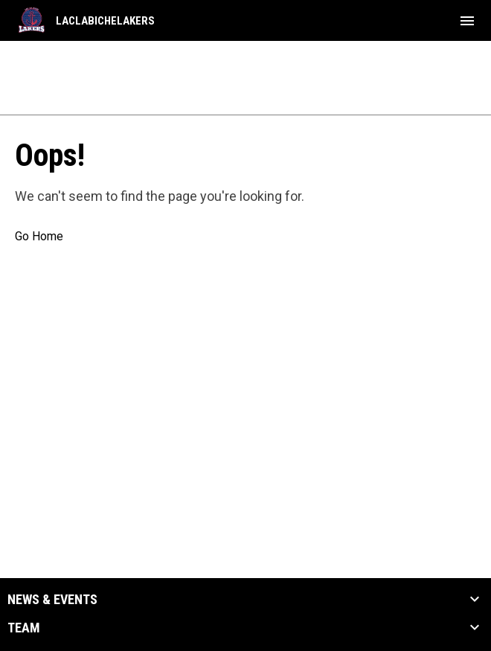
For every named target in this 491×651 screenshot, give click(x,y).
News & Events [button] (52, 599)
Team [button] (23, 628)
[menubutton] (467, 21)
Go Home (39, 236)
